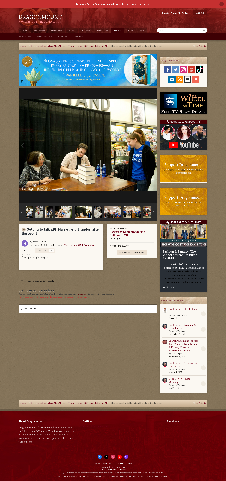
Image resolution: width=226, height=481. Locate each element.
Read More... (169, 287)
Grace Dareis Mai (179, 315)
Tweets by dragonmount (95, 426)
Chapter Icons (78, 36)
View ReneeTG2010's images (79, 245)
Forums (72, 30)
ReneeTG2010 (39, 241)
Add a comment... (30, 308)
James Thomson (179, 331)
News (24, 30)
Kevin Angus (177, 353)
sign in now (82, 294)
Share (27, 250)
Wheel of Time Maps (44, 36)
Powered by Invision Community (113, 469)
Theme (97, 463)
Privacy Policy (108, 463)
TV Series (86, 30)
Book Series (102, 30)
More (142, 30)
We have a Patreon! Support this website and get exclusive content (111, 4)
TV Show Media (25, 36)
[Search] (172, 30)
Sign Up (200, 12)
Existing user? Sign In (176, 12)
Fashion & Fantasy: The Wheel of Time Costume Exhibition (180, 255)
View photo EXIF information (132, 252)
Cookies (129, 463)
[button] (22, 212)
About (130, 30)
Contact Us (120, 463)
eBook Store (56, 30)
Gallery (117, 31)
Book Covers (63, 36)
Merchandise (39, 30)
